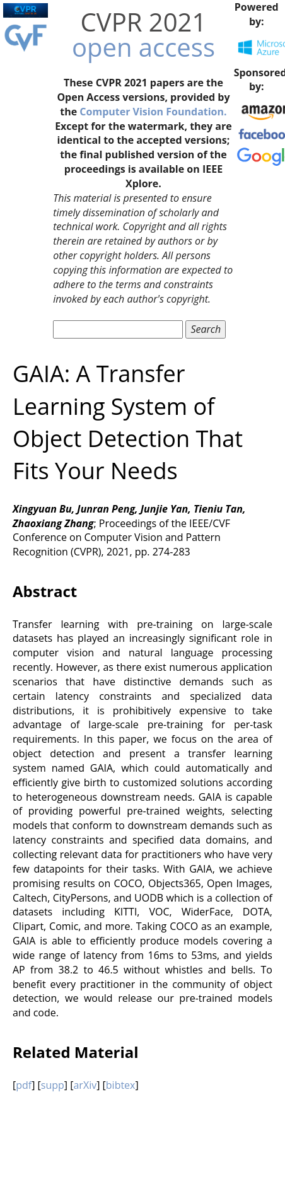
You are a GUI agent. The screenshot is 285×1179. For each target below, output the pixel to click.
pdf (24, 1085)
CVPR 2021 (144, 21)
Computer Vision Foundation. (152, 112)
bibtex (121, 1085)
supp (52, 1085)
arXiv (84, 1085)
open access (143, 47)
